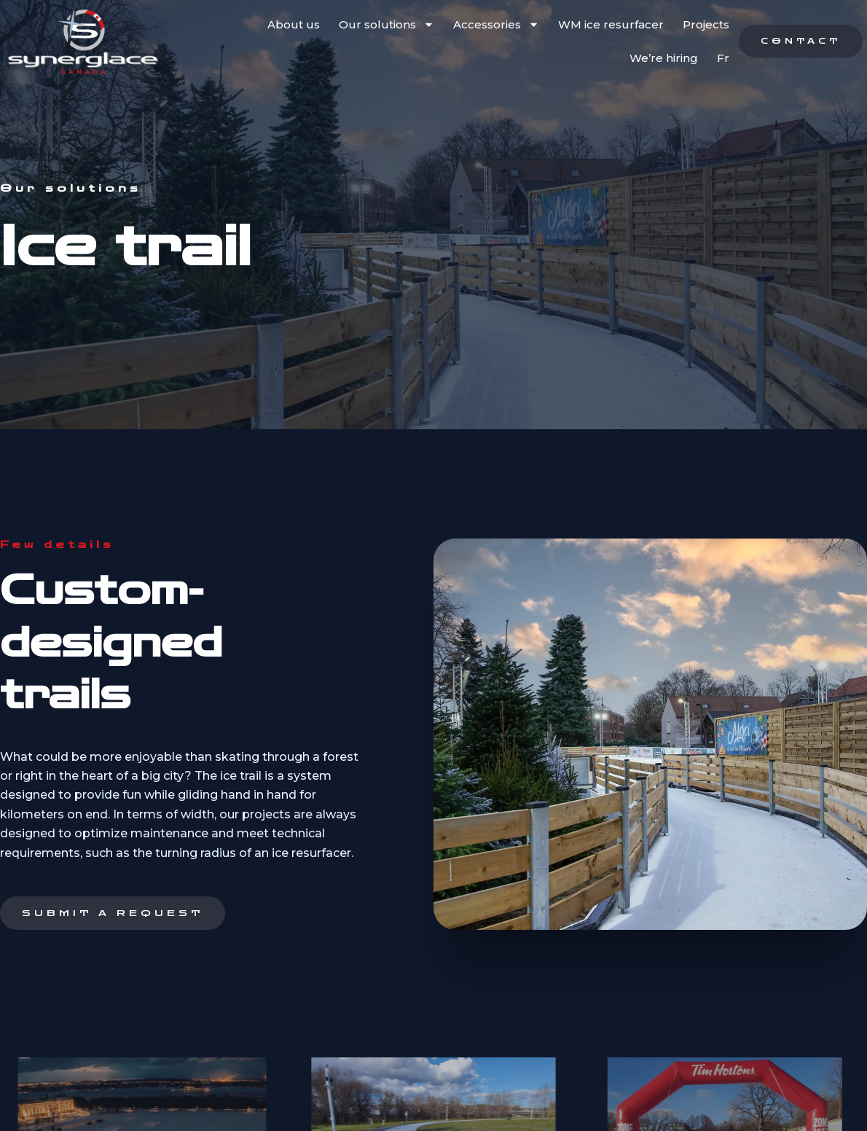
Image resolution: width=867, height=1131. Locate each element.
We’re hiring (663, 58)
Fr (723, 58)
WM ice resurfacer (611, 24)
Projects (706, 24)
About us (293, 24)
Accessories (496, 24)
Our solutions (386, 24)
